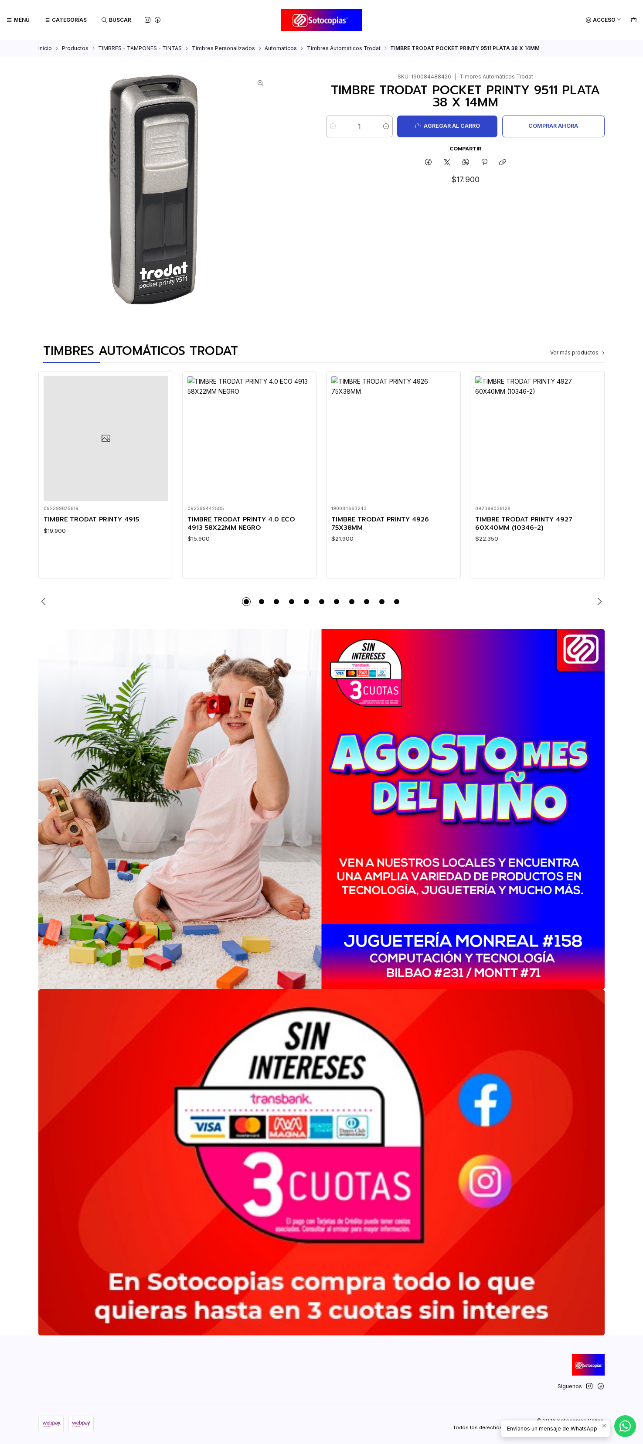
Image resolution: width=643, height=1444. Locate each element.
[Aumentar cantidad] (386, 126)
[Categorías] (65, 20)
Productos (75, 48)
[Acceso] (603, 20)
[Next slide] (598, 601)
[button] (246, 601)
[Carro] (633, 20)
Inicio (45, 48)
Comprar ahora (553, 126)
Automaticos (281, 48)
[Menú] (18, 20)
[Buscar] (116, 20)
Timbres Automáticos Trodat (344, 48)
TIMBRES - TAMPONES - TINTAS (140, 48)
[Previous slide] (44, 601)
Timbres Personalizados (223, 48)
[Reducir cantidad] (333, 126)
